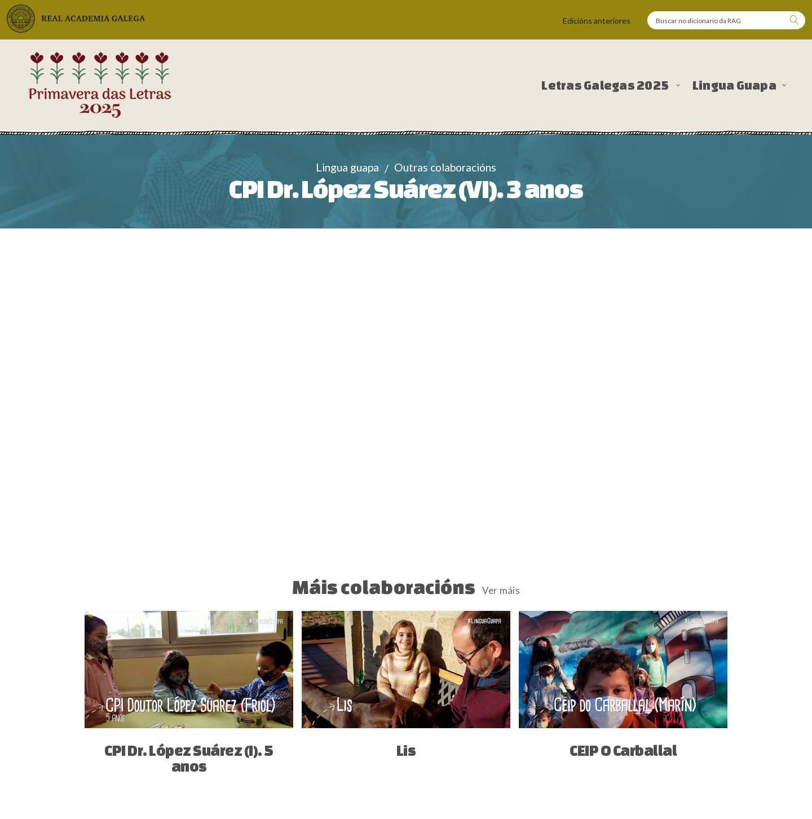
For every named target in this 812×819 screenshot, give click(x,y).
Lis (406, 750)
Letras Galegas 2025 (605, 85)
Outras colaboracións (445, 167)
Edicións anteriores (596, 20)
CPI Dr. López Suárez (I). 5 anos (188, 758)
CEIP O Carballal (623, 750)
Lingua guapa (347, 167)
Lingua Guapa (734, 85)
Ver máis (501, 590)
